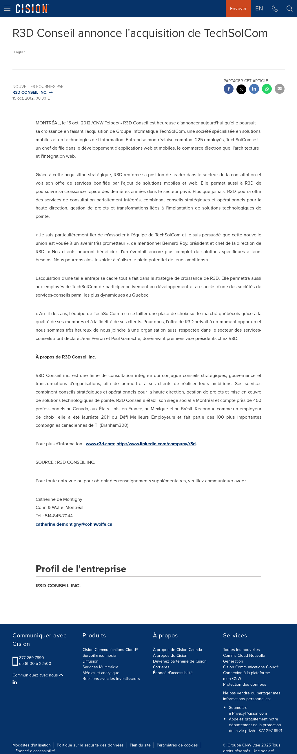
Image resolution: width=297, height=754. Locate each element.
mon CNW (232, 679)
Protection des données (244, 684)
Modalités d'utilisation (31, 745)
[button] (289, 8)
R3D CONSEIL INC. (58, 585)
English (19, 52)
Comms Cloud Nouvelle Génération (244, 658)
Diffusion (91, 661)
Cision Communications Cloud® (110, 650)
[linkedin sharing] (254, 89)
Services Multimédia (100, 667)
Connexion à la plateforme (246, 673)
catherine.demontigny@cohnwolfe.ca (74, 524)
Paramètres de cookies (177, 745)
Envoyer (238, 8)
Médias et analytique (101, 673)
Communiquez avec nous (37, 675)
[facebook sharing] (229, 89)
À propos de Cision (170, 655)
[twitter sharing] (241, 90)
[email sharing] (280, 89)
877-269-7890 (31, 658)
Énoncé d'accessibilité (173, 673)
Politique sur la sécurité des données (90, 745)
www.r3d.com (100, 443)
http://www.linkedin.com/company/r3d (156, 443)
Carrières (161, 667)
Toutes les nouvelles (241, 650)
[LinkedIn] (15, 682)
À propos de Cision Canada (177, 650)
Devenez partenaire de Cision (180, 661)
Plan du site (140, 745)
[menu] (7, 8)
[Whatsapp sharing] (267, 89)
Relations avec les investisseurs (111, 679)
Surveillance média (99, 655)
